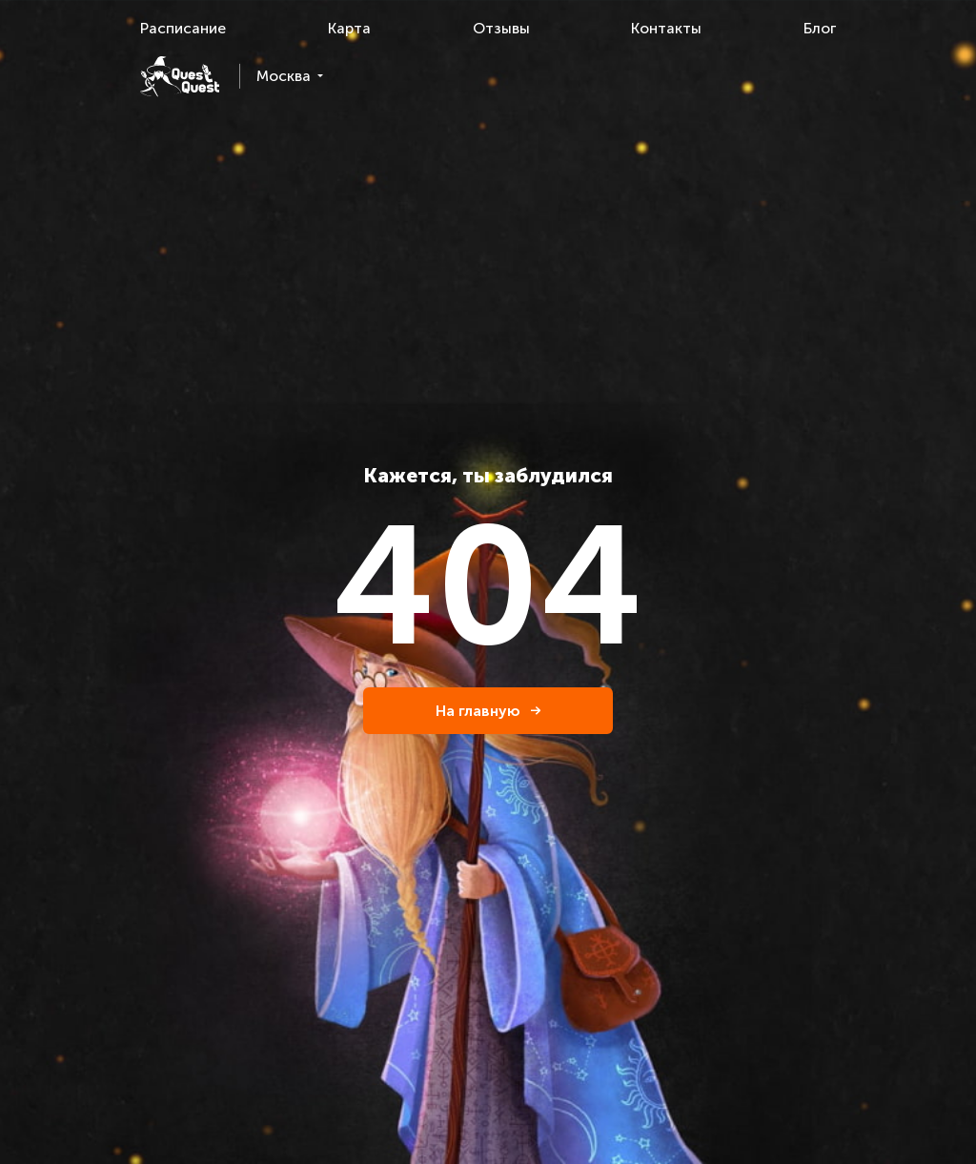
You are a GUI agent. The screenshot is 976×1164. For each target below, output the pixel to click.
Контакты (666, 28)
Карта (349, 28)
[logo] (179, 76)
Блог (819, 28)
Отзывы (501, 28)
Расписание (183, 28)
